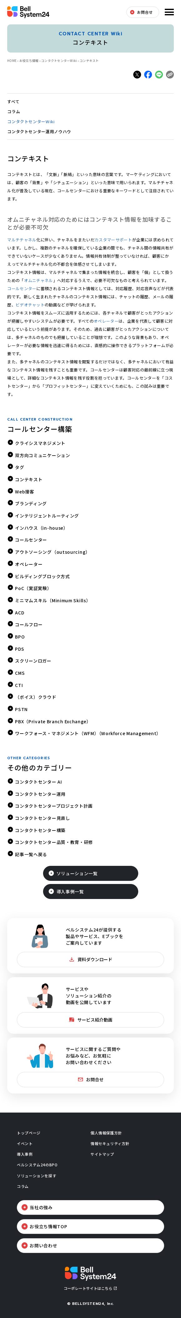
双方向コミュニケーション (42, 455)
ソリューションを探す (36, 1175)
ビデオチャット (30, 305)
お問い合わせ (43, 1245)
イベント (24, 1143)
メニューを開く (169, 12)
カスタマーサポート (113, 240)
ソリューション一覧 (77, 873)
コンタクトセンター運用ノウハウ (39, 131)
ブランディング (31, 503)
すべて (13, 101)
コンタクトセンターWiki (59, 60)
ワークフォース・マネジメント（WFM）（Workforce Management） (88, 733)
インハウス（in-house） (41, 528)
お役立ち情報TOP (48, 1226)
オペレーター (106, 321)
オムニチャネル (38, 280)
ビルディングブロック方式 (42, 576)
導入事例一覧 (70, 891)
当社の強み (41, 1207)
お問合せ (145, 12)
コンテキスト (28, 479)
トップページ (29, 1132)
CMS (20, 673)
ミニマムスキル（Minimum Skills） (52, 600)
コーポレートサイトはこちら (88, 1288)
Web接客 (24, 491)
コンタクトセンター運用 (40, 794)
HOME (12, 60)
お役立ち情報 (29, 60)
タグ (19, 467)
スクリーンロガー (33, 661)
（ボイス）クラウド (35, 697)
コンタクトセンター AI (38, 782)
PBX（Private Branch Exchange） (53, 721)
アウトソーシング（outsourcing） (52, 552)
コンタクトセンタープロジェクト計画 (54, 806)
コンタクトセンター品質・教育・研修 (54, 842)
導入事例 (24, 1154)
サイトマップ (102, 1154)
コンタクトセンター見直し (42, 818)
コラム (13, 111)
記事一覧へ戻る (31, 854)
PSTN (21, 709)
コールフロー (28, 624)
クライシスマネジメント (40, 443)
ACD (19, 612)
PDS (19, 649)
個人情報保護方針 (106, 1132)
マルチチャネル (21, 240)
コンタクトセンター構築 (40, 830)
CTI (19, 685)
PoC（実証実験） (33, 588)
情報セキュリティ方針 (110, 1143)
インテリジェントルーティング (47, 516)
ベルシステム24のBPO (37, 1164)
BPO (20, 637)
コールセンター (21, 288)
